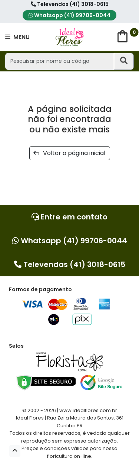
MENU (17, 37)
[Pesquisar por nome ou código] (59, 61)
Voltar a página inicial (69, 153)
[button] (14, 451)
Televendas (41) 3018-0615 (70, 4)
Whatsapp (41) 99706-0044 (69, 15)
